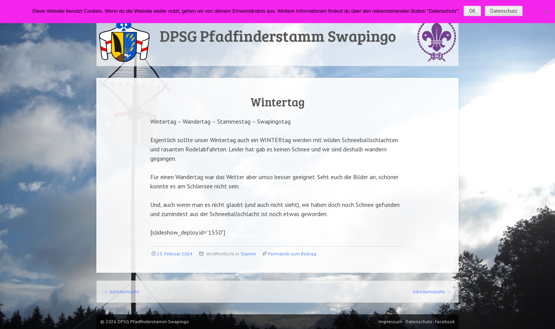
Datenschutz (503, 11)
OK (472, 11)
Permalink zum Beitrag (292, 254)
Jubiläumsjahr (121, 291)
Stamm (248, 254)
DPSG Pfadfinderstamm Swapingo (278, 35)
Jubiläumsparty (432, 291)
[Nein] (545, 11)
